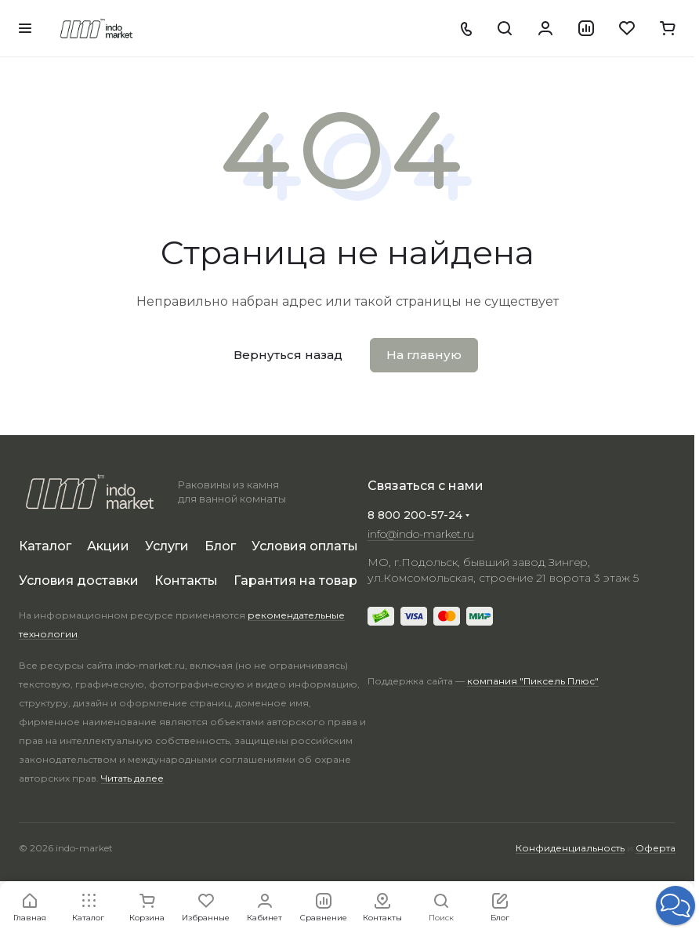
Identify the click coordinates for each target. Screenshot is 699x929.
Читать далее (132, 778)
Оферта (655, 848)
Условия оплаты (305, 546)
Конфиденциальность (570, 848)
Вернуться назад (288, 354)
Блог (220, 546)
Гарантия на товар (295, 580)
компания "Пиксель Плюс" (533, 681)
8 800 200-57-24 (415, 515)
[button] (675, 905)
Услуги (167, 546)
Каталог (45, 546)
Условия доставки (79, 580)
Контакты (186, 580)
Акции (108, 546)
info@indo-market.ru (421, 534)
